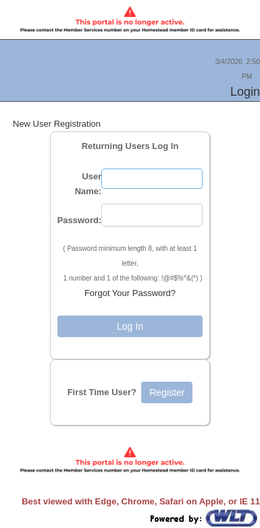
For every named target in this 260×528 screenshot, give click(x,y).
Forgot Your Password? (130, 293)
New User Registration (57, 124)
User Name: (88, 183)
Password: (79, 220)
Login (245, 91)
